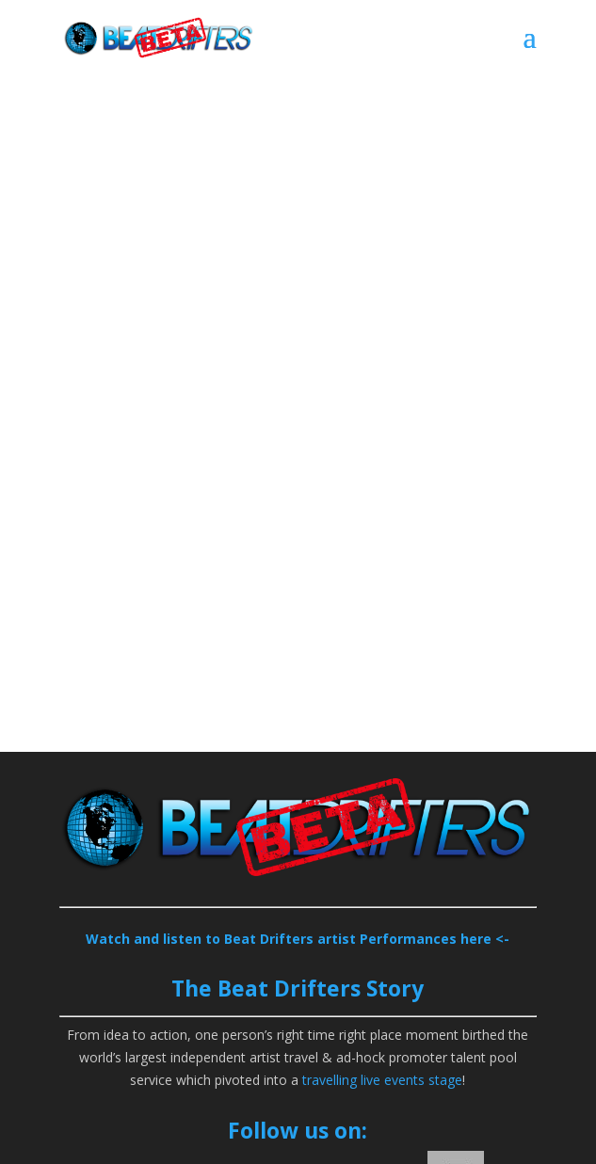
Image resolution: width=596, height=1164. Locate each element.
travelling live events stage (382, 1080)
